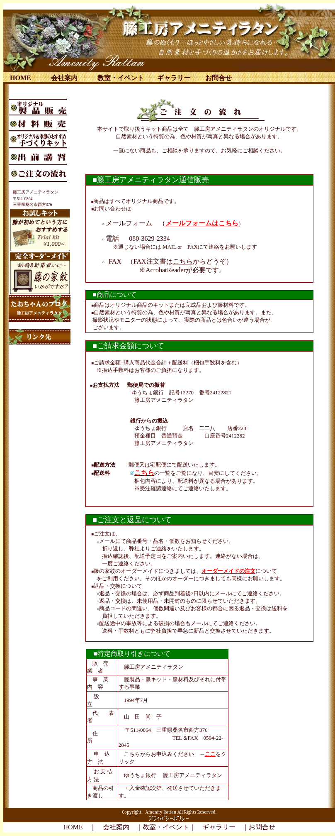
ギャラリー (173, 77)
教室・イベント (120, 77)
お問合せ (218, 77)
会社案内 (64, 77)
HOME (20, 77)
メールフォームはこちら (201, 223)
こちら (183, 261)
